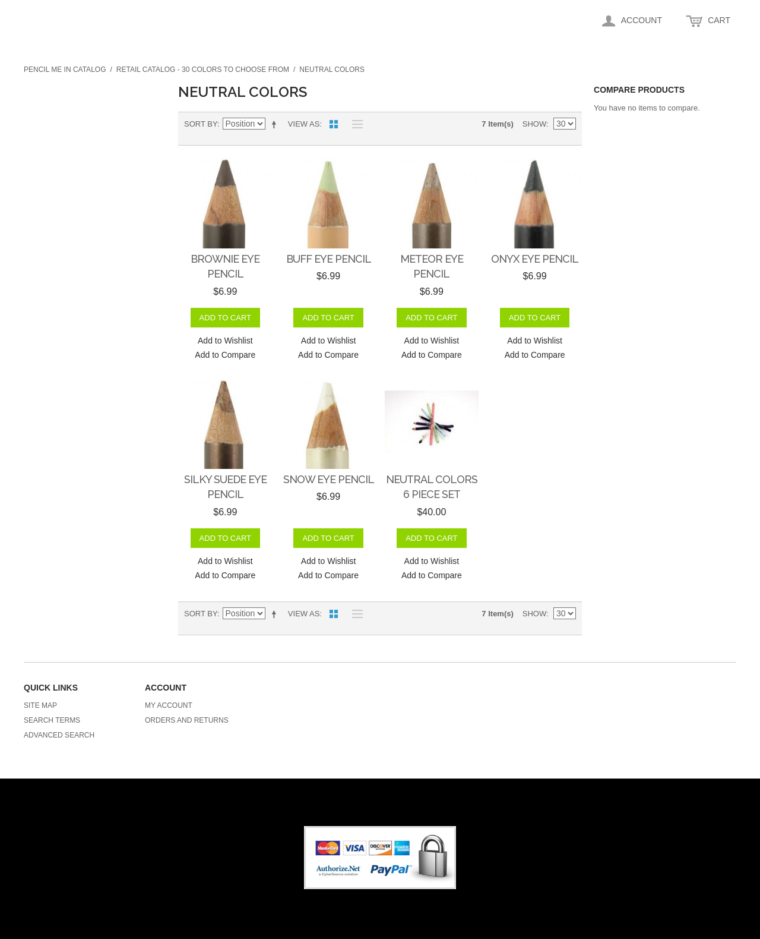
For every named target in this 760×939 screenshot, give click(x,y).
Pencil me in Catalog (65, 69)
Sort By (200, 123)
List (354, 124)
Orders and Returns (187, 720)
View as (303, 123)
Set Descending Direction (276, 124)
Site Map (40, 705)
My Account (168, 705)
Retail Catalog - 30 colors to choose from (202, 69)
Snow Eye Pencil (328, 479)
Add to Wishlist (225, 340)
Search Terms (52, 720)
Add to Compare (225, 355)
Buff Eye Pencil (328, 259)
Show (534, 123)
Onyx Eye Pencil (534, 259)
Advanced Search (59, 735)
